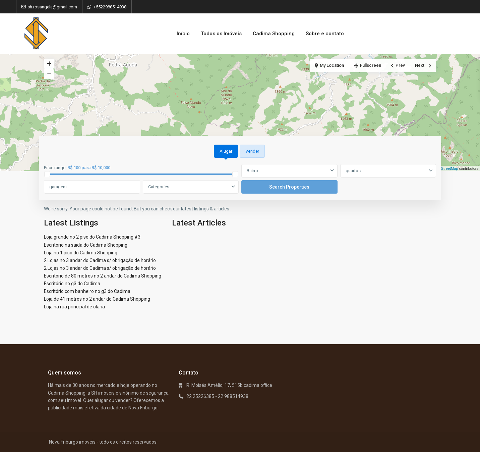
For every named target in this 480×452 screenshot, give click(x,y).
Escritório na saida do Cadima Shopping (85, 245)
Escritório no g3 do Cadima (72, 283)
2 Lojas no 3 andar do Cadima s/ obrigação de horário (100, 260)
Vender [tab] (252, 151)
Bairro (252, 170)
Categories (158, 186)
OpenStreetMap (445, 168)
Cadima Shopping (274, 34)
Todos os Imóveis (221, 34)
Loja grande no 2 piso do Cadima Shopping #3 (92, 237)
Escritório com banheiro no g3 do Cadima (87, 291)
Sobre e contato (325, 34)
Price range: (55, 167)
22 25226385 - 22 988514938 (217, 396)
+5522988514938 (110, 6)
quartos (353, 170)
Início (183, 34)
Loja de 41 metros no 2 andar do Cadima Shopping (97, 299)
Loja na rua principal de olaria (74, 306)
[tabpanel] (240, 179)
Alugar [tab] (226, 151)
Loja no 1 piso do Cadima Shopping (80, 252)
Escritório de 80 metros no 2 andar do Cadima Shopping (102, 276)
